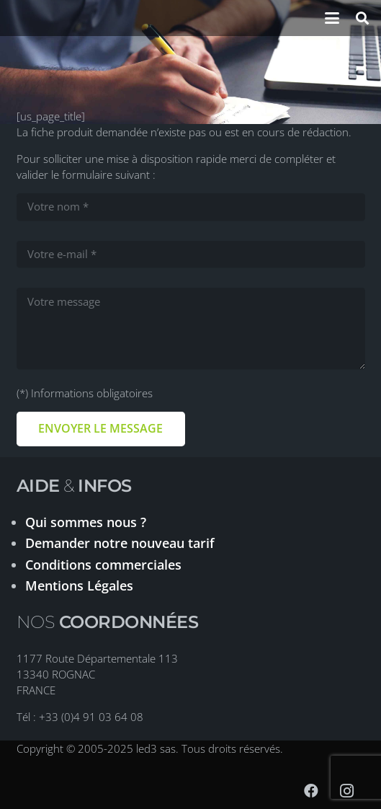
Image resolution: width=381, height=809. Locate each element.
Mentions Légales (79, 585)
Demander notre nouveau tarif (120, 543)
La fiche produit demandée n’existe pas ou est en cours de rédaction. (184, 132)
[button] (332, 18)
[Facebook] (311, 791)
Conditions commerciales (103, 564)
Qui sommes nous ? (85, 522)
